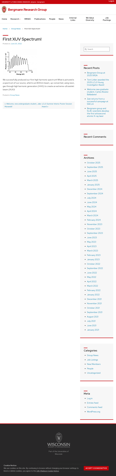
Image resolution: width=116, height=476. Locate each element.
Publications (40, 19)
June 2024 (92, 202)
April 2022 (91, 281)
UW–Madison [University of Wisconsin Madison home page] (16, 2)
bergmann (41, 2)
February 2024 (94, 220)
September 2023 (95, 233)
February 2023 (93, 255)
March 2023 (92, 250)
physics (33, 2)
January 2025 (93, 184)
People (52, 19)
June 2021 (91, 325)
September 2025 (95, 167)
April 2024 (92, 211)
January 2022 (93, 294)
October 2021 (93, 308)
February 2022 (93, 290)
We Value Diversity (90, 19)
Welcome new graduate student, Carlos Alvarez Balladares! (97, 92)
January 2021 (93, 329)
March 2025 (92, 180)
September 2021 (94, 312)
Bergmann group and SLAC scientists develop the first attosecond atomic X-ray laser (98, 112)
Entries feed (92, 403)
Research (16, 19)
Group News (14, 95)
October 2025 (93, 162)
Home (4, 19)
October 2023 (93, 228)
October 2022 (93, 264)
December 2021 (94, 299)
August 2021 (92, 316)
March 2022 (92, 286)
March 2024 (92, 215)
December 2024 (94, 189)
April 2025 (92, 176)
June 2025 (92, 171)
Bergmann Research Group (27, 10)
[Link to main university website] (58, 448)
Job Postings (107, 19)
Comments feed (94, 407)
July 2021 (91, 321)
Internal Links (72, 19)
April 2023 (91, 246)
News (61, 19)
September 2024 (95, 193)
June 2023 (92, 237)
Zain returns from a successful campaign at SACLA (97, 101)
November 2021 (94, 303)
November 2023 (94, 224)
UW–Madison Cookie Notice (47, 471)
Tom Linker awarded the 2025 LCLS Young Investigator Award (98, 82)
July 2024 (91, 198)
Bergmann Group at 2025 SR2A (96, 74)
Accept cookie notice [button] (96, 468)
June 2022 (92, 272)
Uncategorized (93, 373)
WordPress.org (93, 411)
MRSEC (27, 19)
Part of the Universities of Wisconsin (59, 452)
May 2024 (91, 206)
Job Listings (92, 359)
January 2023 (93, 259)
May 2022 (91, 277)
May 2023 (91, 242)
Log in (111, 1)
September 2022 (95, 268)
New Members (94, 364)
